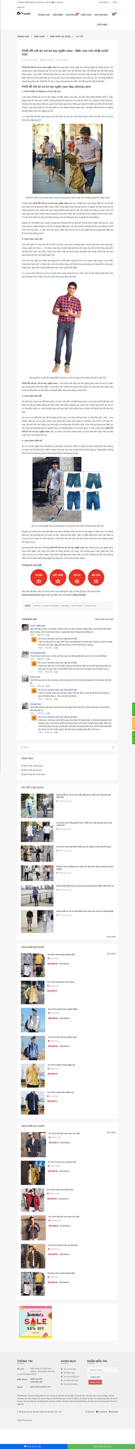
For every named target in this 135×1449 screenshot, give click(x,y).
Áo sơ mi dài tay (30, 1421)
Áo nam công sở (31, 1418)
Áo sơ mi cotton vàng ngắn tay (62, 1077)
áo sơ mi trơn (76, 610)
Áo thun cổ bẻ (67, 1421)
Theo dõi (95, 1397)
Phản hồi (41, 639)
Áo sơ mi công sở (70, 1396)
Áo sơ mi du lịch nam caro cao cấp (66, 1147)
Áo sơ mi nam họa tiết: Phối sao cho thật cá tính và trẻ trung (84, 853)
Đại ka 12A (36, 681)
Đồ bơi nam (133, 738)
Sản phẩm (58, 15)
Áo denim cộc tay (86, 1418)
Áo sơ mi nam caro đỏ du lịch (61, 1205)
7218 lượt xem (63, 806)
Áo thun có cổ (93, 1421)
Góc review (101, 15)
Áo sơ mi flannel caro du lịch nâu (64, 1263)
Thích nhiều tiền (38, 630)
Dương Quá (36, 708)
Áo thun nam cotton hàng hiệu (62, 962)
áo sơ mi (37, 610)
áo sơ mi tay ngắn (51, 610)
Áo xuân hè (133, 724)
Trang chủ (44, 15)
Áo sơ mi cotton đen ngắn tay (61, 1105)
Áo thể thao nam (59, 1418)
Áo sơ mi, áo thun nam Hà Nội (62, 1415)
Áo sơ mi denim (69, 1404)
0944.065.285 (36, 1401)
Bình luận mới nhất (103, 623)
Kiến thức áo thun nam (34, 779)
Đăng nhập (95, 1402)
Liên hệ (48, 2)
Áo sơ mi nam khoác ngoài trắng (64, 1019)
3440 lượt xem (63, 879)
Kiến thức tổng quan (33, 771)
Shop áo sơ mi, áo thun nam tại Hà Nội (36, 1431)
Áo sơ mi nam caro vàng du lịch (63, 1177)
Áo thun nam (68, 1392)
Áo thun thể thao (69, 1400)
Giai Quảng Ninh (38, 657)
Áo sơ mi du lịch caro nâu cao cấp (61, 281)
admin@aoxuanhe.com (34, 599)
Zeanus (90, 1431)
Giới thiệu (40, 2)
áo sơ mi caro (90, 610)
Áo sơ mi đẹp (102, 1415)
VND (114, 2)
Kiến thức (86, 15)
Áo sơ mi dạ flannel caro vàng (62, 991)
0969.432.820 (30, 2)
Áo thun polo (104, 1421)
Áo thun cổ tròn (55, 1421)
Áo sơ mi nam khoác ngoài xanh (64, 1048)
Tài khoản (103, 2)
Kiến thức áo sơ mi (60, 36)
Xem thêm (111, 944)
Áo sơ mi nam (68, 1389)
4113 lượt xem (63, 925)
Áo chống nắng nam (101, 1418)
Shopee (113, 1431)
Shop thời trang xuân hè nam (38, 1415)
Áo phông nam (42, 1421)
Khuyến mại (72, 14)
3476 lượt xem (63, 899)
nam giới (64, 610)
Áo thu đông (133, 709)
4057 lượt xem (63, 857)
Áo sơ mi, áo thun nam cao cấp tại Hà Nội (58, 643)
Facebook (101, 1431)
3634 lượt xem (63, 834)
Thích (33, 639)
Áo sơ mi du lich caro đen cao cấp (65, 1233)
